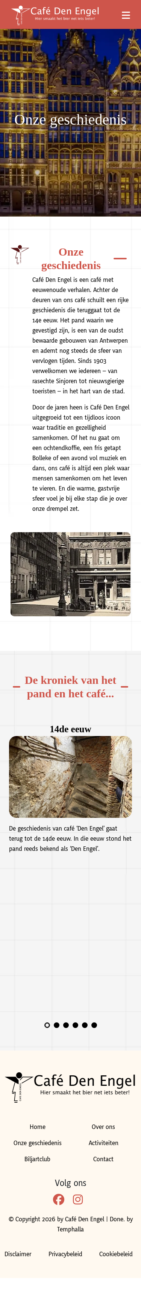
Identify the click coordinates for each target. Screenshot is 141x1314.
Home (37, 1127)
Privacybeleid (65, 1254)
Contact (103, 1159)
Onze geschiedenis (38, 1143)
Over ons (103, 1127)
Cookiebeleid (116, 1254)
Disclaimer (18, 1254)
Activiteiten (103, 1143)
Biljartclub (37, 1159)
